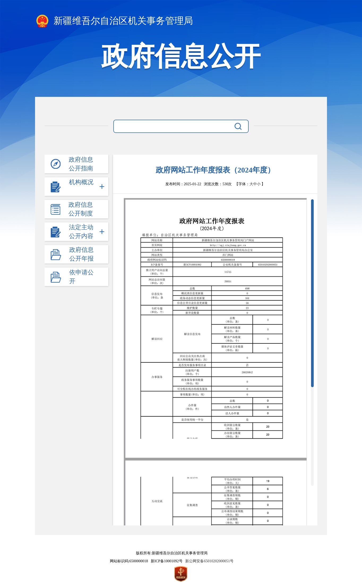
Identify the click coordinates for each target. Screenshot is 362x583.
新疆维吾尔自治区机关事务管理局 (114, 21)
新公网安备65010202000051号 (208, 561)
